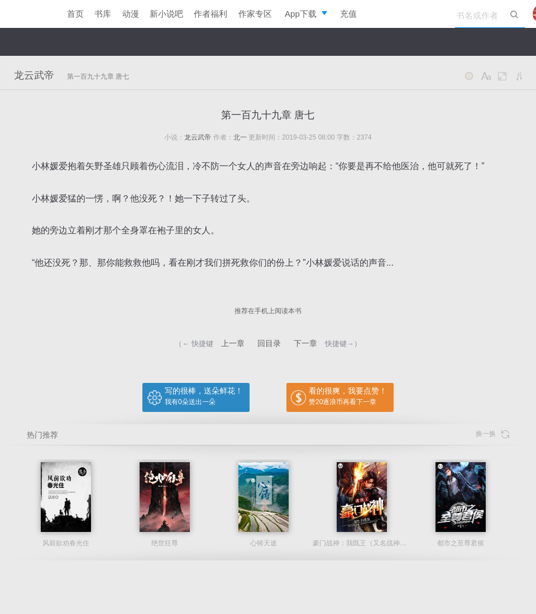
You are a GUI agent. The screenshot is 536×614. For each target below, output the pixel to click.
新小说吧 (166, 13)
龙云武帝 (34, 75)
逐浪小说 (28, 14)
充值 (348, 13)
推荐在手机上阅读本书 (268, 311)
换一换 (492, 434)
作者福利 (210, 13)
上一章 (233, 343)
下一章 (305, 343)
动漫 (130, 13)
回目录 (269, 343)
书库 (102, 13)
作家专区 (255, 13)
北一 (240, 137)
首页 (75, 13)
